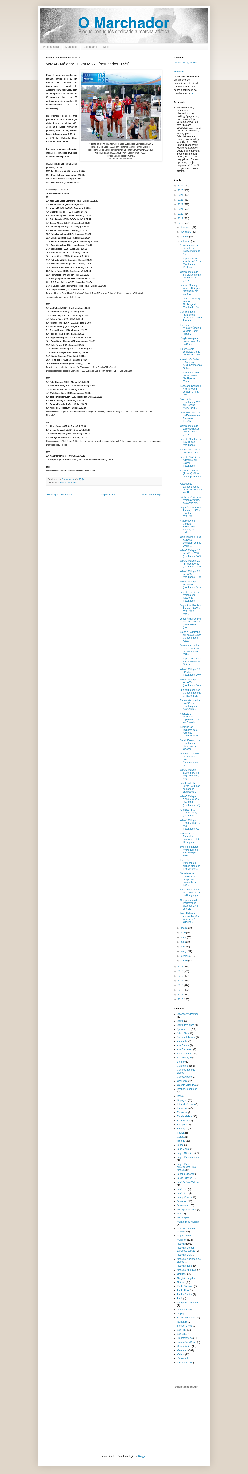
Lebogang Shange (186, 1209)
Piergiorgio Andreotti (187, 1302)
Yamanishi (182, 1358)
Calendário (90, 46)
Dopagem (182, 1100)
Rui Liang (182, 1321)
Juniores (181, 1201)
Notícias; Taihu (185, 1265)
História (181, 1140)
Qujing (180, 1313)
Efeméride (182, 1108)
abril (183, 946)
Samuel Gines (184, 1325)
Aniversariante (184, 1053)
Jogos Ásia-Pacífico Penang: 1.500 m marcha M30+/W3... (190, 512)
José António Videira (188, 1182)
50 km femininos (185, 1025)
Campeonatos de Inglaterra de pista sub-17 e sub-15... (189, 904)
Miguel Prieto (184, 1235)
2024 (181, 195)
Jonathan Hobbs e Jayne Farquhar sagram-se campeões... (190, 787)
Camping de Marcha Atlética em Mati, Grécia (190, 661)
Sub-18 (181, 1330)
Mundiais (181, 1239)
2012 (181, 990)
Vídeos (180, 1354)
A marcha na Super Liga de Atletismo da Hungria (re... (190, 892)
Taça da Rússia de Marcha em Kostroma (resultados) (190, 596)
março (184, 951)
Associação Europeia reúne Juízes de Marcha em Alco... (191, 488)
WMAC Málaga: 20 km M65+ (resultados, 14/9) (190, 584)
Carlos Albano (184, 1076)
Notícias (62, 482)
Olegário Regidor (186, 1278)
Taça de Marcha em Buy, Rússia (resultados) (190, 442)
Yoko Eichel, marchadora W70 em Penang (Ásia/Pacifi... (190, 403)
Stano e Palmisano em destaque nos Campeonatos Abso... (190, 636)
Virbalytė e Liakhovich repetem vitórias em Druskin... (190, 718)
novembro (186, 231)
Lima (179, 1213)
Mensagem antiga (151, 494)
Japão (180, 1145)
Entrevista (182, 1112)
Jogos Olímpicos (186, 1153)
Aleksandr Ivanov (186, 1037)
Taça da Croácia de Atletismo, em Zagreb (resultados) (190, 461)
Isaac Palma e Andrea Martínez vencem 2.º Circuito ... (190, 917)
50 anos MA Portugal (188, 1014)
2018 (181, 223)
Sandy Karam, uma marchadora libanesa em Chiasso (190, 744)
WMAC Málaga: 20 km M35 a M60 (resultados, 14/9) (190, 553)
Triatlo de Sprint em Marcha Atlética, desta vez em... (190, 500)
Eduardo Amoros (186, 1104)
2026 (181, 185)
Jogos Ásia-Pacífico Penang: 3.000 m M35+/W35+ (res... (190, 623)
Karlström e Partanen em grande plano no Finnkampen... (190, 864)
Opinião (181, 1282)
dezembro (186, 227)
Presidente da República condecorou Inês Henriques (190, 838)
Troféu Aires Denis (186, 1342)
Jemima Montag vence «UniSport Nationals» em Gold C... (190, 289)
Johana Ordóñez (186, 1174)
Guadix (181, 1136)
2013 (181, 985)
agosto (184, 928)
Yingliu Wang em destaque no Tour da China (190, 341)
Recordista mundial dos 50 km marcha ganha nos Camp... (190, 704)
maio (183, 942)
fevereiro (185, 956)
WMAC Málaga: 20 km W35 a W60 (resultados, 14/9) (190, 563)
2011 (181, 994)
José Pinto (182, 1193)
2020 (181, 213)
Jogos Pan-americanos (189, 1157)
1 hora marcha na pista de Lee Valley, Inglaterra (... (190, 249)
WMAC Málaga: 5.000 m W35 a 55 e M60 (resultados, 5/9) (190, 800)
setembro (186, 241)
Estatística (182, 1120)
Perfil (179, 1298)
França (180, 1132)
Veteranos (72, 482)
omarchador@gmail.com (187, 62)
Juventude (182, 1205)
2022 (181, 204)
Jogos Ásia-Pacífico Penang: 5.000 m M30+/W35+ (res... (190, 609)
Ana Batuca (183, 1045)
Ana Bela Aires (185, 1049)
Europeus (182, 1124)
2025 (181, 190)
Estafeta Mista (184, 1116)
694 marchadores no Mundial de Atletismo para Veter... (189, 851)
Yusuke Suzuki (185, 1362)
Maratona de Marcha (188, 1221)
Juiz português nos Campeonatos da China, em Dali (190, 693)
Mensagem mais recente (60, 494)
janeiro (184, 960)
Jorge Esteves (184, 1178)
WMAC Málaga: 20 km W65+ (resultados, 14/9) (190, 574)
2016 (181, 971)
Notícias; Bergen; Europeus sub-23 (186, 1249)
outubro (185, 236)
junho (184, 937)
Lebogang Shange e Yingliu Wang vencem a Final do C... (190, 390)
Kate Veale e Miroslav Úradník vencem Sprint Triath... (190, 329)
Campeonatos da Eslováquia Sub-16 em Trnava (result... (190, 430)
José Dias (182, 1189)
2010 (181, 999)
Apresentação (184, 1057)
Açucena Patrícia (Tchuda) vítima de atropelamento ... (190, 475)
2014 (181, 980)
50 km (180, 1021)
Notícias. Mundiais (186, 1270)
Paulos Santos (184, 1294)
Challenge (182, 1081)
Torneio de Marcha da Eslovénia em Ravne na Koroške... (190, 417)
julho (183, 932)
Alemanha (182, 1041)
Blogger (142, 1456)
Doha (180, 1096)
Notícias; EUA (184, 1254)
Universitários (184, 1346)
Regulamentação (186, 1317)
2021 (181, 209)
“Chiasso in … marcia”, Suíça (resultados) (189, 812)
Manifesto (71, 46)
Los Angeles (183, 1217)
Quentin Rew (184, 1309)
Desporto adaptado (187, 1089)
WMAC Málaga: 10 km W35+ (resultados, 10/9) (190, 682)
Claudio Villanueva (187, 1085)
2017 (181, 966)
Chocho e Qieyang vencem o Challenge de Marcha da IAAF (190, 303)
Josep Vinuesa (185, 1197)
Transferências (185, 1338)
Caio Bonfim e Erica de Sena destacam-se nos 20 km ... (190, 541)
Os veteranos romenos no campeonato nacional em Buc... (188, 879)
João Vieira (183, 1149)
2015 (181, 976)
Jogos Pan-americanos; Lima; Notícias (186, 1167)
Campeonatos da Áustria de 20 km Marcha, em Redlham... (190, 263)
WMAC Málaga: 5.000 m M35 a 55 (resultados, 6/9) (189, 774)
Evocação (182, 1128)
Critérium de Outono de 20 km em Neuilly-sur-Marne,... (190, 377)
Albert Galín (183, 1033)
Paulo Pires (183, 1290)
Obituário (182, 1274)
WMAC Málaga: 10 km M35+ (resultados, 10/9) (190, 672)
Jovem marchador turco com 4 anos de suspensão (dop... (190, 649)
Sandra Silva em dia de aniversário (190, 451)
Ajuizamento (183, 1029)
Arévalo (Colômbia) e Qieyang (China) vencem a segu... (191, 363)
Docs (106, 46)
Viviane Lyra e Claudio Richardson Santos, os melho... (187, 526)
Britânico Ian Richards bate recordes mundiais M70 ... (190, 731)
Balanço (181, 1061)
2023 (181, 199)
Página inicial (51, 46)
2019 (181, 218)
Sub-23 (181, 1334)
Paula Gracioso (185, 1286)
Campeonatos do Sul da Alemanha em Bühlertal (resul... (190, 276)
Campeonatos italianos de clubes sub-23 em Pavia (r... (191, 316)
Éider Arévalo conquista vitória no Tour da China (190, 352)
